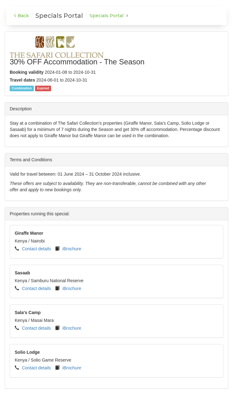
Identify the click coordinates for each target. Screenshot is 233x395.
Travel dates (22, 80)
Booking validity (27, 72)
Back (21, 15)
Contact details (36, 248)
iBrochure (71, 248)
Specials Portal (106, 15)
